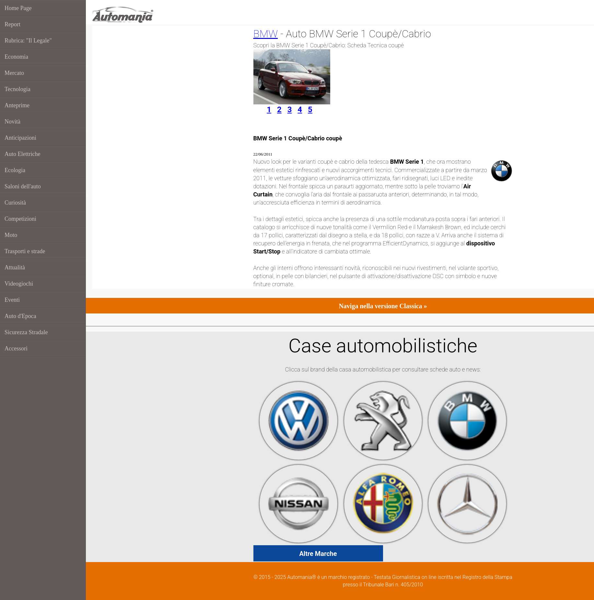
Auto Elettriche (22, 154)
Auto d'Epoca (20, 316)
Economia (16, 56)
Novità (12, 121)
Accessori (16, 348)
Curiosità (15, 202)
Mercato (14, 73)
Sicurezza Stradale (26, 332)
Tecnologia (17, 89)
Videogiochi (19, 283)
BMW (265, 34)
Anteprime (17, 105)
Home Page (18, 8)
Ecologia (15, 170)
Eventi (12, 300)
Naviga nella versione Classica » (383, 306)
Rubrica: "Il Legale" (28, 40)
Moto (11, 235)
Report (12, 24)
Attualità (15, 267)
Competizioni (20, 219)
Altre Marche (318, 554)
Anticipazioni (20, 138)
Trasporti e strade (25, 251)
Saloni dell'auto (23, 186)
